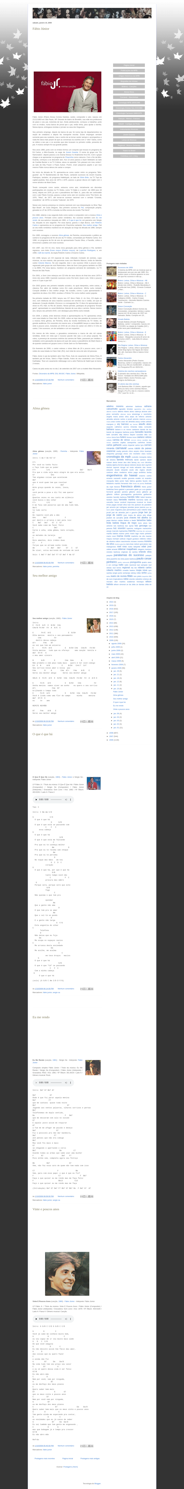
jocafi (109, 512)
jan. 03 (117, 721)
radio (121, 565)
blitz (146, 435)
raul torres (117, 568)
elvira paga (133, 472)
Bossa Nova (129, 92)
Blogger (98, 1483)
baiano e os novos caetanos (127, 429)
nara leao (130, 544)
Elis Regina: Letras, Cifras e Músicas (132, 345)
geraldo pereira (121, 492)
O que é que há (75, 220)
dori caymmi (146, 465)
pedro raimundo (123, 562)
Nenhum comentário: (66, 380)
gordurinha (137, 494)
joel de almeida (118, 512)
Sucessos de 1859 (125, 267)
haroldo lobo (133, 497)
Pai (82, 208)
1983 (57, 777)
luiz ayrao (129, 526)
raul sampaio (142, 565)
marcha (131, 531)
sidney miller (136, 573)
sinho (144, 573)
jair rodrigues (121, 507)
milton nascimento (122, 541)
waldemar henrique (135, 582)
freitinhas (110, 489)
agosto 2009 (116, 643)
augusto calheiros (114, 427)
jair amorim (111, 507)
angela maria (112, 417)
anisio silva (124, 417)
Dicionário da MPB (46, 374)
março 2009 (116, 661)
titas (130, 575)
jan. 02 (117, 724)
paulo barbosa (130, 559)
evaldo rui (139, 478)
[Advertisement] (67, 50)
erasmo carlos (145, 476)
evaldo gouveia (128, 478)
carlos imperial (128, 445)
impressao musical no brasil (139, 502)
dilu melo (140, 462)
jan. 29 (117, 671)
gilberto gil (147, 492)
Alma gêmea (64, 235)
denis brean (118, 462)
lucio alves (142, 523)
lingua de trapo (128, 523)
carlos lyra (139, 445)
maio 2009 (115, 654)
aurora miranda (130, 427)
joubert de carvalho (115, 518)
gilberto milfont (113, 494)
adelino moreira (115, 406)
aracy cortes (140, 422)
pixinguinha (135, 562)
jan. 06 (117, 713)
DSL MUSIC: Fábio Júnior (65, 374)
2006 (111, 740)
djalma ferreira (118, 465)
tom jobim (137, 576)
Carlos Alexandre (125, 358)
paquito (110, 555)
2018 (111, 609)
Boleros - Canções (129, 86)
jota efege (147, 515)
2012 (111, 630)
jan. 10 (117, 689)
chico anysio (134, 451)
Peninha (64, 451)
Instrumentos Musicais (129, 129)
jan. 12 (117, 682)
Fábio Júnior (41, 28)
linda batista (113, 523)
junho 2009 (116, 650)
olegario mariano (144, 549)
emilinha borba (145, 472)
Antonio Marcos (44, 263)
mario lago (134, 533)
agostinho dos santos (142, 409)
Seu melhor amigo (90, 225)
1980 (60, 1301)
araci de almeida (128, 422)
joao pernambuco (130, 510)
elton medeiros (120, 472)
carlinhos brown (144, 442)
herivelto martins (127, 499)
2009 (111, 640)
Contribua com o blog (129, 156)
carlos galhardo (114, 445)
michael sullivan (119, 539)
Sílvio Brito (84, 177)
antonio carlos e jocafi (123, 419)
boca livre (116, 437)
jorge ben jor (145, 512)
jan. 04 (117, 717)
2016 (111, 616)
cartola (130, 448)
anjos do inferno (137, 417)
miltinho (143, 539)
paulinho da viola (117, 559)
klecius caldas (117, 520)
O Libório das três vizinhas (128, 384)
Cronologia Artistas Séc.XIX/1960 (129, 108)
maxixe (148, 536)
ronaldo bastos (129, 570)
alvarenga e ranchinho (141, 414)
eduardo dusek (113, 470)
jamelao (131, 507)
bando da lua (145, 429)
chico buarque (145, 451)
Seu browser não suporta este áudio (53, 800)
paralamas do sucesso (129, 555)
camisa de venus (121, 440)
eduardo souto (127, 470)
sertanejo (126, 573)
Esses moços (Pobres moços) (62, 250)
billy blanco (124, 435)
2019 (111, 605)
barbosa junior (128, 432)
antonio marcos (139, 419)
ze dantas (140, 584)
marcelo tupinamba (120, 531)
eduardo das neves (143, 467)
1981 (55, 1060)
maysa (109, 539)
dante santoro (140, 460)
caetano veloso (144, 437)
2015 (111, 619)
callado (109, 440)
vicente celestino (136, 579)
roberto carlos (145, 567)
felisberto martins (114, 483)
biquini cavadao (136, 435)
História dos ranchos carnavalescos (132, 371)
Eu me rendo (41, 1017)
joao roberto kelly (144, 510)
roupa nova (141, 570)
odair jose (146, 546)
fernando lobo (126, 483)
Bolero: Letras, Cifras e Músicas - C (132, 293)
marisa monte (123, 536)
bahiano (110, 429)
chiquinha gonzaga (114, 454)
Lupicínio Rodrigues (87, 250)
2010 (111, 637)
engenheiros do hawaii (122, 475)
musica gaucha (119, 544)
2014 (111, 623)
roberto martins (114, 570)
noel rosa (122, 546)
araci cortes (116, 422)
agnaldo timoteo (126, 409)
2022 (111, 602)
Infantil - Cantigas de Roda (129, 124)
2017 (111, 612)
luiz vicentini (119, 528)
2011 (111, 633)
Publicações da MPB (129, 70)
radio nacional (130, 565)
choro (125, 454)
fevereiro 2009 (117, 664)
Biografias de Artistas (129, 81)
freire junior (146, 487)
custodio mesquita (139, 457)
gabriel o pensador (126, 489)
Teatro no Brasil (129, 151)
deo (125, 462)
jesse (137, 507)
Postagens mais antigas (90, 1459)
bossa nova (131, 437)
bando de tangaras (114, 432)
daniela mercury (125, 459)
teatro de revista (119, 576)
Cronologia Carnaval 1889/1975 (129, 113)
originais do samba (129, 552)
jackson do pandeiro (143, 505)
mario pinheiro (145, 533)
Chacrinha (69, 157)
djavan (127, 465)
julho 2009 (115, 647)
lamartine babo (144, 520)
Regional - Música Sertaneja (129, 145)
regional (126, 567)
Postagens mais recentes (45, 1459)
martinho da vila (138, 536)
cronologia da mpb (119, 456)
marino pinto (124, 533)
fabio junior (47, 384)
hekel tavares (145, 497)
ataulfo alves (145, 424)
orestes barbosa (113, 552)
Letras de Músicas (129, 140)
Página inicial (67, 1459)
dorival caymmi (113, 467)
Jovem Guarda (72, 152)
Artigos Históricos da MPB (129, 76)
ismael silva (122, 505)
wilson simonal (120, 584)
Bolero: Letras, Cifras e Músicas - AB (132, 280)
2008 (111, 733)
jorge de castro (114, 515)
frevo (116, 489)
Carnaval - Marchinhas (129, 97)
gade (137, 489)
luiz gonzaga (141, 525)
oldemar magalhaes (127, 549)
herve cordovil (120, 502)
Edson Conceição (125, 306)
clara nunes (146, 454)
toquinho (145, 576)
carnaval (121, 448)
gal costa (142, 489)
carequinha (131, 442)
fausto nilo (147, 481)
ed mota (130, 467)
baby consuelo (145, 427)
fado (127, 481)
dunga (122, 467)
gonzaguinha (126, 494)
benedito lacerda (143, 432)
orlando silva (145, 552)
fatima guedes (136, 481)
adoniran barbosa (134, 406)
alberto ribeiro (123, 411)
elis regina (140, 470)
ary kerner (134, 424)
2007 (111, 736)
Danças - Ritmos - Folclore (129, 119)
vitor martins (119, 582)
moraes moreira (137, 541)
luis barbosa (119, 526)
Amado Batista (124, 319)
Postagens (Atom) (70, 1467)
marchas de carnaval (144, 531)
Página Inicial (129, 65)
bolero (123, 437)
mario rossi (111, 536)
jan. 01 (117, 728)
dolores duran (135, 465)
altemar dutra (125, 414)
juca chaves (130, 517)
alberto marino (112, 411)
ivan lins (130, 505)
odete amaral (112, 549)
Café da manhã (44, 253)
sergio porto (117, 573)
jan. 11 (117, 685)
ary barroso (123, 424)
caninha (115, 442)
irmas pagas (112, 505)
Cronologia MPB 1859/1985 (129, 103)
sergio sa (56, 993)
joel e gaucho (132, 512)
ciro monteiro (134, 454)
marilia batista (112, 533)
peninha (56, 567)
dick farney (132, 462)
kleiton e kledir (130, 520)
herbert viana (112, 500)
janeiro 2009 (116, 668)
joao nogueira (116, 510)
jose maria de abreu (133, 515)
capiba (123, 442)
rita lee (134, 568)
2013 (111, 626)
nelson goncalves (141, 544)
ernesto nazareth (114, 478)
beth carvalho (112, 435)
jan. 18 (117, 678)
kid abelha (142, 517)
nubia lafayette (134, 547)
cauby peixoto (122, 451)
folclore (117, 487)
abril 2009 (115, 657)
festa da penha (138, 483)
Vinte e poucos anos (46, 1209)
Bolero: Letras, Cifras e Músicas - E (132, 332)
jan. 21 (117, 674)
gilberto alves (135, 492)
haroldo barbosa (120, 497)
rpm (149, 570)
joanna (142, 507)
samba (109, 573)
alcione (144, 411)
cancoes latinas (136, 440)
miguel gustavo (132, 539)
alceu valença (135, 411)
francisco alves (131, 486)
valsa (125, 579)
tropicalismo (118, 579)
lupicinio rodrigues (134, 528)
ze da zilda (130, 584)
